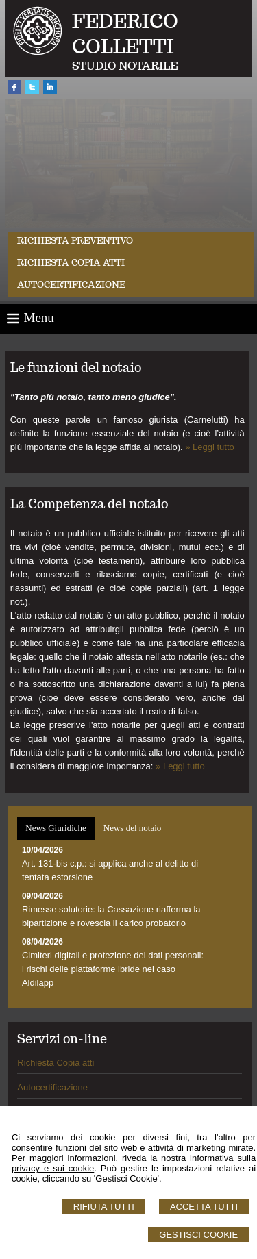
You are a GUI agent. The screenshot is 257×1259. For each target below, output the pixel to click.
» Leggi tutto (209, 447)
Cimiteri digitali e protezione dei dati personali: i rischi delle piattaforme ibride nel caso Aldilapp (113, 969)
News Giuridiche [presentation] (55, 828)
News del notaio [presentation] (132, 828)
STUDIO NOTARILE (125, 66)
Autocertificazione (71, 284)
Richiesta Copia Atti (71, 263)
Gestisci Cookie (198, 1235)
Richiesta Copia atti (55, 1063)
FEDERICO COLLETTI (125, 33)
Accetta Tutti (204, 1206)
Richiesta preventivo (75, 241)
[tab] (55, 828)
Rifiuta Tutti (103, 1206)
